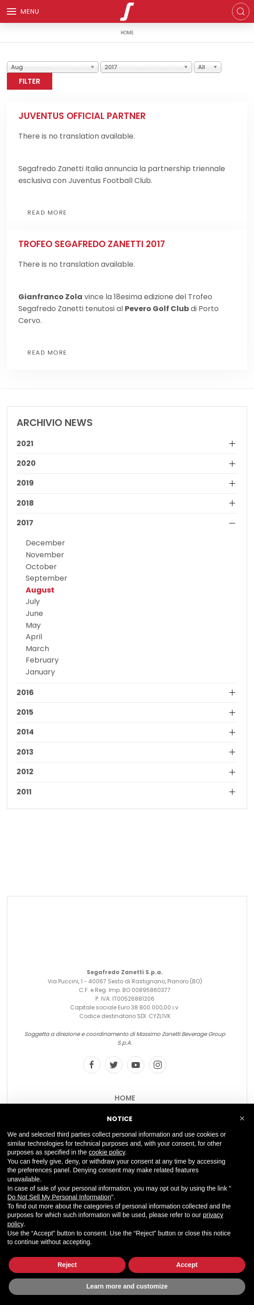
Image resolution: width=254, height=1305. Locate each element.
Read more (47, 212)
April (34, 636)
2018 (25, 503)
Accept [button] (187, 1264)
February (42, 660)
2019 (25, 483)
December (45, 543)
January (40, 672)
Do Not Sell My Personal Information (59, 1197)
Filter (29, 81)
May (33, 625)
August (40, 590)
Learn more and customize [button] (126, 1286)
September (46, 578)
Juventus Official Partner (82, 116)
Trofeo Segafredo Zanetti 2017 (91, 244)
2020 (26, 463)
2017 (25, 523)
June (34, 613)
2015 (25, 712)
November (45, 555)
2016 (25, 693)
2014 (25, 732)
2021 (25, 444)
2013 (25, 752)
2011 (24, 792)
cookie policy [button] (106, 1152)
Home (125, 1098)
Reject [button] (67, 1264)
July (33, 601)
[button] (242, 1118)
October (41, 566)
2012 (25, 772)
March (37, 648)
